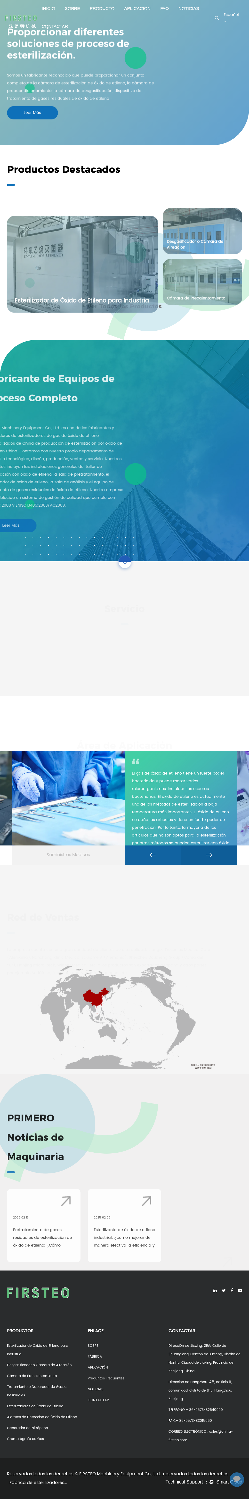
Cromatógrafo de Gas (25, 1439)
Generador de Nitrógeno (27, 1428)
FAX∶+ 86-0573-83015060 (190, 1420)
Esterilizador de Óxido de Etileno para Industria (37, 1350)
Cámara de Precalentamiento (32, 1376)
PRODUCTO (102, 9)
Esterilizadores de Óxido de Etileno (35, 1406)
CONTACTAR (55, 27)
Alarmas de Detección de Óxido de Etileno (42, 1417)
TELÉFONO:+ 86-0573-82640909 (196, 1410)
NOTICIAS (188, 9)
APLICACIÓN (137, 9)
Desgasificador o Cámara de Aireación (39, 1365)
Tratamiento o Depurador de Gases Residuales (36, 1391)
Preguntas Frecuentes (106, 1378)
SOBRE (72, 9)
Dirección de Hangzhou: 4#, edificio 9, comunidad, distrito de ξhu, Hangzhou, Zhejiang (200, 1390)
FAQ (164, 9)
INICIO (48, 9)
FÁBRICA (95, 1356)
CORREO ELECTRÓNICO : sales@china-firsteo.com (201, 1436)
